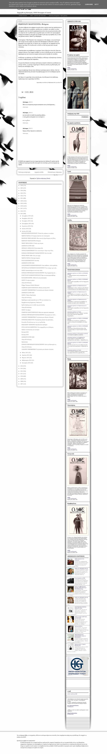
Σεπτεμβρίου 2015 (26, 223)
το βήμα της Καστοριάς (71, 68)
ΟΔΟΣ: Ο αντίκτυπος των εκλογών (30, 329)
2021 (21, 198)
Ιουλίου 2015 (25, 228)
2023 (21, 193)
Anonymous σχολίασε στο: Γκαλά (74, 311)
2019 (21, 203)
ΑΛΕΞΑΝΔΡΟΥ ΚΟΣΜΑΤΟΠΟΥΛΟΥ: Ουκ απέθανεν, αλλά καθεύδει (39, 265)
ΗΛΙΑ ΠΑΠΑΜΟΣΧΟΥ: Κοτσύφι (30, 260)
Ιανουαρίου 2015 (26, 363)
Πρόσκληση (25, 342)
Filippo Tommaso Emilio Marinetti (30, 285)
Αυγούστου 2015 (26, 226)
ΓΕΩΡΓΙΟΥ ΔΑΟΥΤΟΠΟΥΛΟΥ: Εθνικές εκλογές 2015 (36, 287)
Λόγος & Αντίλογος (26, 282)
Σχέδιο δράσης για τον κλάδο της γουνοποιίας (33, 305)
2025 (21, 188)
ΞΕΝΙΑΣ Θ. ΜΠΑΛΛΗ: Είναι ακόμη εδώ (32, 248)
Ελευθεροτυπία (70, 714)
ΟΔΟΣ (68, 67)
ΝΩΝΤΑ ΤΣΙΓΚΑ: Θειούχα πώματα (31, 258)
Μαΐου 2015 (25, 352)
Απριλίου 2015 (26, 355)
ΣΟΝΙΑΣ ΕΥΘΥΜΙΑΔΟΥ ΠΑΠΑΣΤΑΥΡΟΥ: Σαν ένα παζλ (37, 253)
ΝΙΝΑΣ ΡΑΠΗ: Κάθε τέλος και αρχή (31, 255)
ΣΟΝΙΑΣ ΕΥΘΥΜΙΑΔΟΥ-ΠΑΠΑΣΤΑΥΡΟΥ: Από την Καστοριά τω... (39, 344)
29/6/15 (31, 128)
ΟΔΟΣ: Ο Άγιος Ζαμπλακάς (29, 295)
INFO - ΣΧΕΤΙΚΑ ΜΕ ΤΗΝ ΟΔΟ (38, 15)
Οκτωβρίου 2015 (26, 221)
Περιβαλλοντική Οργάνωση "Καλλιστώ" (32, 302)
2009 (21, 379)
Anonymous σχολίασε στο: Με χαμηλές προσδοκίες (77, 333)
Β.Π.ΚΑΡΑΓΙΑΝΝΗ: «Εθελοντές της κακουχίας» (34, 278)
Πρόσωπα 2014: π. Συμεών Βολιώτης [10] (80, 645)
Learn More (89, 4)
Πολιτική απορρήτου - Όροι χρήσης (58, 15)
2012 (21, 371)
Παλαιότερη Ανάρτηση (55, 172)
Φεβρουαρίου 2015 (27, 360)
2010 (21, 376)
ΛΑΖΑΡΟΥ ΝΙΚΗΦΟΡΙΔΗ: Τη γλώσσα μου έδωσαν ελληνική (37, 290)
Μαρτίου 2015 (26, 357)
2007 (21, 384)
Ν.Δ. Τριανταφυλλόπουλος (72, 705)
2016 (21, 211)
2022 (21, 195)
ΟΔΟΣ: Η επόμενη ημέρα (28, 280)
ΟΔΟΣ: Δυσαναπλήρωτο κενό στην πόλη (32, 270)
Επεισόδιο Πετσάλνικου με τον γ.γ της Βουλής (33, 322)
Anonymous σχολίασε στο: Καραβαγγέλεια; (76, 337)
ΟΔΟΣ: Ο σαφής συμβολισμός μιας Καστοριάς (81, 617)
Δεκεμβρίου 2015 (26, 216)
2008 (21, 381)
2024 (21, 190)
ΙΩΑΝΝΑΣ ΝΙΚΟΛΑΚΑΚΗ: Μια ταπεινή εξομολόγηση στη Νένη (38, 238)
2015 (21, 213)
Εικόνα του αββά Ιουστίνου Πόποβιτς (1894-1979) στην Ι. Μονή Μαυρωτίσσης (81, 587)
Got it (96, 4)
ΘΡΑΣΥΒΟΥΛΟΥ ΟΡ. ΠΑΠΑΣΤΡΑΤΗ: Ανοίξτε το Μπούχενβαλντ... (80, 636)
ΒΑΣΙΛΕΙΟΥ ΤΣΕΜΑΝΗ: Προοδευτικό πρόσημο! (34, 324)
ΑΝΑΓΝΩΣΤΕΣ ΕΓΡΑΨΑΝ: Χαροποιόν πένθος (80, 607)
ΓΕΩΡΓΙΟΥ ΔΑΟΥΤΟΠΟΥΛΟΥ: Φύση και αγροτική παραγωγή (38, 312)
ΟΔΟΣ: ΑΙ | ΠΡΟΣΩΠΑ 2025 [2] (81, 568)
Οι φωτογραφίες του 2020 (80, 578)
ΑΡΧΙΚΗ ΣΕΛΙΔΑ (23, 15)
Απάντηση (25, 107)
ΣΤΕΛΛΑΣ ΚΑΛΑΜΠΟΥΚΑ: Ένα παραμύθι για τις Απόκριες (37, 327)
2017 (21, 208)
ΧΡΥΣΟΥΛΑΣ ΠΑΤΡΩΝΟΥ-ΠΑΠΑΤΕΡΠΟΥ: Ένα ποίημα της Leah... (39, 268)
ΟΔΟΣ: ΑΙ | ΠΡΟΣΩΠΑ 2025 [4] (81, 597)
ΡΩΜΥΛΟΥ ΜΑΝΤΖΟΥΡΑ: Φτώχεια (31, 240)
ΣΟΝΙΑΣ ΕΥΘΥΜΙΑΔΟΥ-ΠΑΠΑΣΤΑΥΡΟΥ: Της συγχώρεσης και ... (39, 273)
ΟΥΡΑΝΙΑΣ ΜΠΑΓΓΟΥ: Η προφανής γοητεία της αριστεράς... (38, 319)
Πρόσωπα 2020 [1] (78, 626)
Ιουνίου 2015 (25, 231)
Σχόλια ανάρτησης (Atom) (43, 178)
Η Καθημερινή (70, 706)
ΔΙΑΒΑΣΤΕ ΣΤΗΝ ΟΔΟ (28, 245)
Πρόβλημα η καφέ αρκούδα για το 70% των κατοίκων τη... (36, 300)
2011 (21, 373)
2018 (21, 206)
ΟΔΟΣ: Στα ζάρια (26, 310)
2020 (21, 201)
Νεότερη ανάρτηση (24, 172)
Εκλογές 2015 (25, 332)
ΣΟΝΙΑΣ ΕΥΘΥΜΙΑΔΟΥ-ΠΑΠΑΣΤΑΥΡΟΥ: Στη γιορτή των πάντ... (39, 315)
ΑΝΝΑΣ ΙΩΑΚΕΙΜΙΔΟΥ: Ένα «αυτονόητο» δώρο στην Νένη (37, 250)
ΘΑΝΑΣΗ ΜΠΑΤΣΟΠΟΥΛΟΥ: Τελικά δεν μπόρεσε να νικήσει (38, 233)
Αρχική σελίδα (38, 172)
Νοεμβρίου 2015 (26, 218)
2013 (21, 368)
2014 (21, 366)
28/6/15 (31, 102)
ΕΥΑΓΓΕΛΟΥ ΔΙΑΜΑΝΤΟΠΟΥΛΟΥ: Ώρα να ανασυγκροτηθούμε (38, 275)
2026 (21, 185)
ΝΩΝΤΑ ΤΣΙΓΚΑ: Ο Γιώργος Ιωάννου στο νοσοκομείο (36, 236)
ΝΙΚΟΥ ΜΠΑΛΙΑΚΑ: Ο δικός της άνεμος (32, 243)
